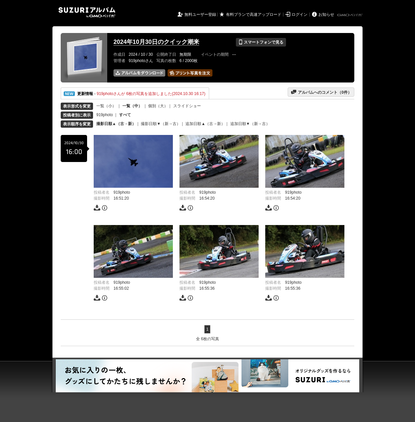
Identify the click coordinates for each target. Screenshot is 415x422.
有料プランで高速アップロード (253, 14)
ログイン (299, 14)
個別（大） (158, 106)
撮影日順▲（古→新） (116, 123)
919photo (104, 115)
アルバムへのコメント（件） (321, 92)
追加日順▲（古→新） (205, 123)
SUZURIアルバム (86, 12)
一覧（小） (106, 106)
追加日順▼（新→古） (250, 123)
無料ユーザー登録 (200, 14)
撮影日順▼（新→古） (160, 123)
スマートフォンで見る (261, 42)
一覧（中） (132, 106)
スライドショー (187, 106)
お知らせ (326, 14)
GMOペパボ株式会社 (350, 15)
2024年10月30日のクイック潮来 (156, 42)
